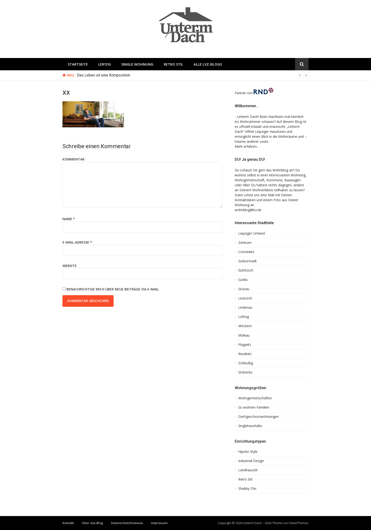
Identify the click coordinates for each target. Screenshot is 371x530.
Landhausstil (247, 470)
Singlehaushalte (250, 426)
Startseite (78, 64)
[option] (193, 75)
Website (69, 265)
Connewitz (246, 252)
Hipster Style (247, 452)
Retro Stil (173, 64)
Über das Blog (92, 523)
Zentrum (245, 243)
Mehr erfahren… (247, 146)
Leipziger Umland (251, 233)
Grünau (243, 289)
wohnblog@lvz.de (248, 210)
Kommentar (73, 159)
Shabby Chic (247, 488)
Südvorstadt (247, 261)
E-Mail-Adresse (77, 242)
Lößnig (243, 317)
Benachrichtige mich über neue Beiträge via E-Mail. (112, 289)
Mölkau (244, 335)
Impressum (159, 523)
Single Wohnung (137, 64)
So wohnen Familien (253, 407)
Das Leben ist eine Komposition (103, 75)
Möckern (245, 326)
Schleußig (245, 363)
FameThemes (299, 523)
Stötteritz (245, 372)
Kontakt (68, 523)
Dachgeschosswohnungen (258, 416)
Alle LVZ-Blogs (208, 64)
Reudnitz (245, 354)
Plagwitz (244, 345)
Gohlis (243, 280)
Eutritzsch (245, 270)
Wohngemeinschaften (255, 398)
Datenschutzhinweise (127, 523)
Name (68, 219)
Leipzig (104, 64)
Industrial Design (251, 461)
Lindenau (245, 307)
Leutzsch (245, 298)
